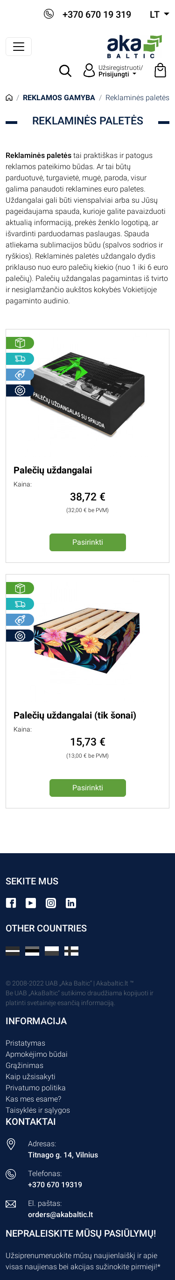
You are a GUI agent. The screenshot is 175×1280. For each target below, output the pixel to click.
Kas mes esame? (33, 1099)
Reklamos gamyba (59, 97)
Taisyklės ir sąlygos (38, 1110)
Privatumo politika (36, 1087)
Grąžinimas (24, 1065)
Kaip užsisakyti (31, 1076)
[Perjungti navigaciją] (19, 46)
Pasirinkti (87, 542)
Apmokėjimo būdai (37, 1054)
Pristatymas (25, 1043)
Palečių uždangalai (53, 470)
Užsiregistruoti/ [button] (120, 71)
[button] (65, 71)
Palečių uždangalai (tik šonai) (75, 715)
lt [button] (155, 14)
